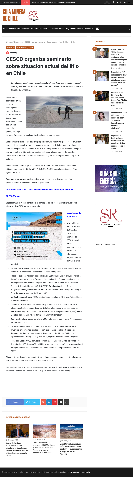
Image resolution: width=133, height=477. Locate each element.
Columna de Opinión (56, 29)
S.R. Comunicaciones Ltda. (80, 472)
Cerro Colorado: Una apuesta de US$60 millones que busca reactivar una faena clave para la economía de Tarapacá (44, 448)
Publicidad (89, 29)
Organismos (71, 29)
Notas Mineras (21, 47)
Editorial (12, 29)
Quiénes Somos (23, 29)
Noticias (34, 29)
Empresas (43, 29)
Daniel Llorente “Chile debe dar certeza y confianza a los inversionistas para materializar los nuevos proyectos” (119, 57)
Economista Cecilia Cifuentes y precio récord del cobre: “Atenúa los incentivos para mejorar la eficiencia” (119, 120)
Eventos (80, 29)
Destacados (18, 42)
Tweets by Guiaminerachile (105, 244)
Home (5, 29)
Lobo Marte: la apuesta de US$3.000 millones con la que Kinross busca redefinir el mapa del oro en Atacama (71, 449)
